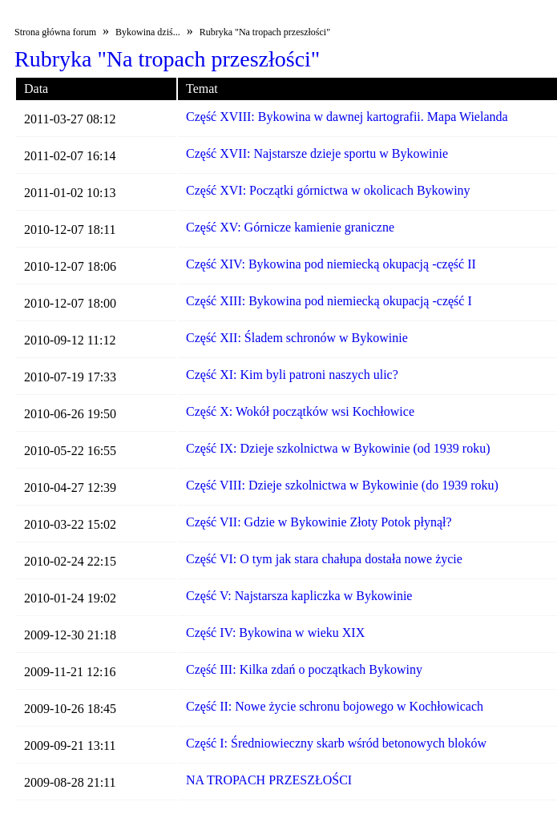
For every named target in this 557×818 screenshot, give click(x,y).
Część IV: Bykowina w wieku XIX (275, 632)
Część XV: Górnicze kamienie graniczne (290, 227)
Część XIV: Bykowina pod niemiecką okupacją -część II (331, 264)
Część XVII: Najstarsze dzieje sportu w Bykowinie (317, 153)
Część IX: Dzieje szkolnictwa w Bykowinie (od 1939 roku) (338, 448)
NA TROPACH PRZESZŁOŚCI (269, 780)
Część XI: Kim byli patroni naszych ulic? (292, 374)
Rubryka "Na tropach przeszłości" (265, 32)
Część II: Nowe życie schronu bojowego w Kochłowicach (334, 706)
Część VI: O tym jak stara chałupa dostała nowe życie (324, 559)
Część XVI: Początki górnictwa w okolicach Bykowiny (328, 190)
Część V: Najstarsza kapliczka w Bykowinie (299, 595)
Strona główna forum (55, 32)
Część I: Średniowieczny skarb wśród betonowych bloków (336, 743)
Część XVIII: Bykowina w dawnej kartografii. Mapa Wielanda (347, 116)
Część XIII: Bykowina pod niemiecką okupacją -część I (329, 301)
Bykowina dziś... (147, 32)
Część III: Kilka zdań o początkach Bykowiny (304, 669)
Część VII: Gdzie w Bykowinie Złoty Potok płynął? (319, 522)
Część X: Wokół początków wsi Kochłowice (300, 411)
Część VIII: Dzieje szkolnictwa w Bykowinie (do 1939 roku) (342, 485)
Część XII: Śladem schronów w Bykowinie (297, 338)
